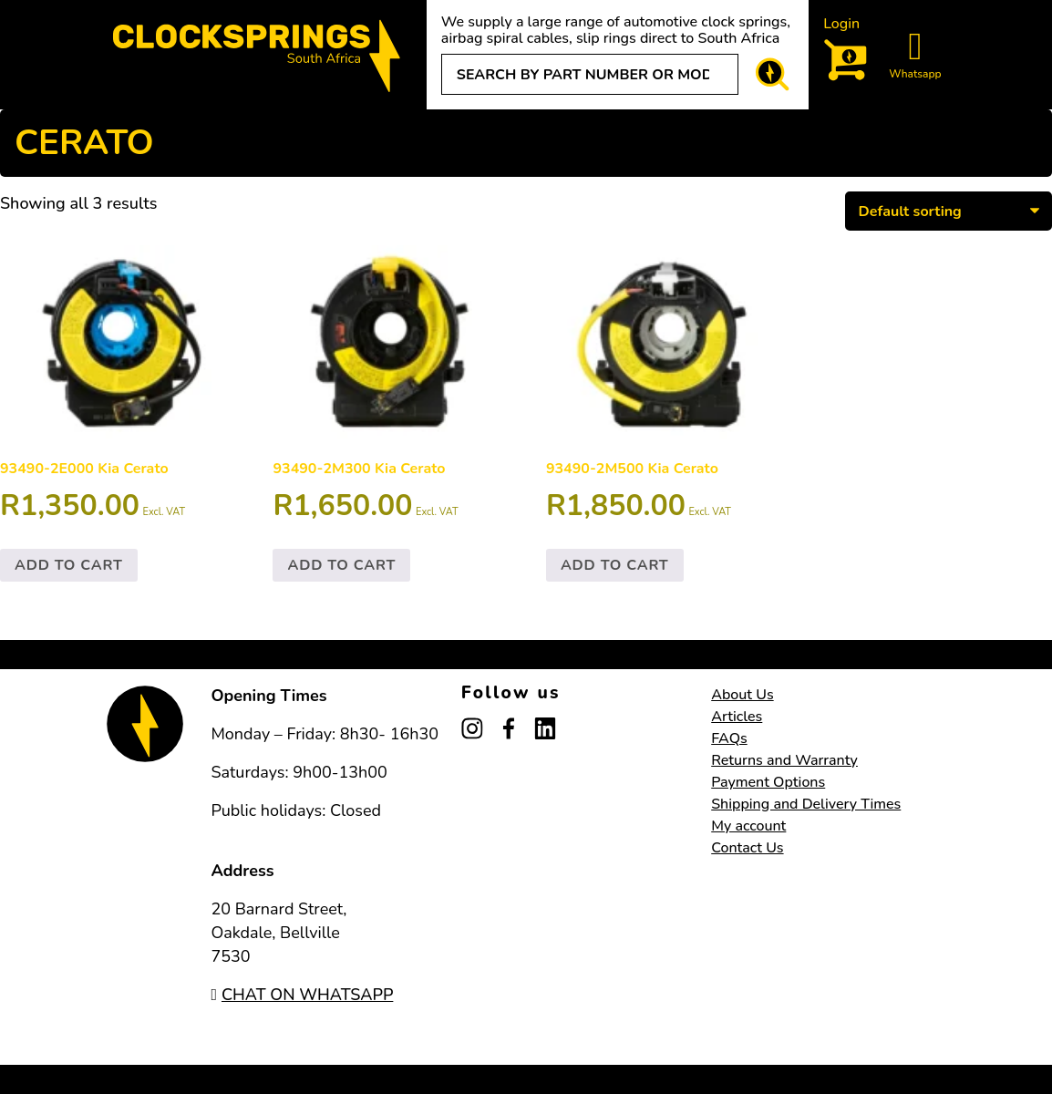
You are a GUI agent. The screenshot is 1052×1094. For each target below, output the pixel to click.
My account (748, 826)
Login (841, 23)
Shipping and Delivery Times (806, 804)
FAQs (729, 738)
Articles (736, 717)
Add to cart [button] (69, 565)
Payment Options (768, 782)
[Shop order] (948, 210)
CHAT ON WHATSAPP (302, 995)
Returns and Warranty (784, 760)
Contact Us (747, 848)
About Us (742, 695)
